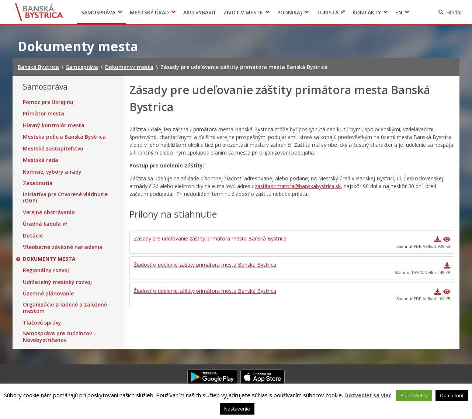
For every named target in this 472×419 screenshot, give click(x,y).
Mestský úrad (149, 12)
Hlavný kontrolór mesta (53, 125)
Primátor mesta (43, 113)
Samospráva (98, 12)
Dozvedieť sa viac (368, 395)
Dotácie (33, 235)
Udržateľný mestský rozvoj (57, 282)
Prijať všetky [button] (414, 395)
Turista (327, 12)
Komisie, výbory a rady (52, 172)
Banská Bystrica (39, 12)
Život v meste (243, 12)
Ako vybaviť (199, 12)
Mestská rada (40, 160)
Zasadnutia (38, 183)
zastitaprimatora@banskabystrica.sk (298, 186)
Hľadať (454, 12)
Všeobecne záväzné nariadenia (63, 247)
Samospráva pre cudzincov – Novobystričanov (59, 336)
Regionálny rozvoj (46, 270)
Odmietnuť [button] (452, 395)
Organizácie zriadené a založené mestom (65, 307)
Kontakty (367, 12)
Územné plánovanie (48, 293)
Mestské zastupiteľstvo (53, 148)
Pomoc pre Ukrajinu (48, 102)
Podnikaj (289, 12)
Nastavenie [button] (237, 408)
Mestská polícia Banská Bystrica (64, 137)
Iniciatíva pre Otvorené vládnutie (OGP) (65, 197)
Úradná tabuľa (42, 224)
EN (398, 12)
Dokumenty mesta (49, 259)
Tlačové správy (42, 322)
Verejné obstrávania (49, 212)
